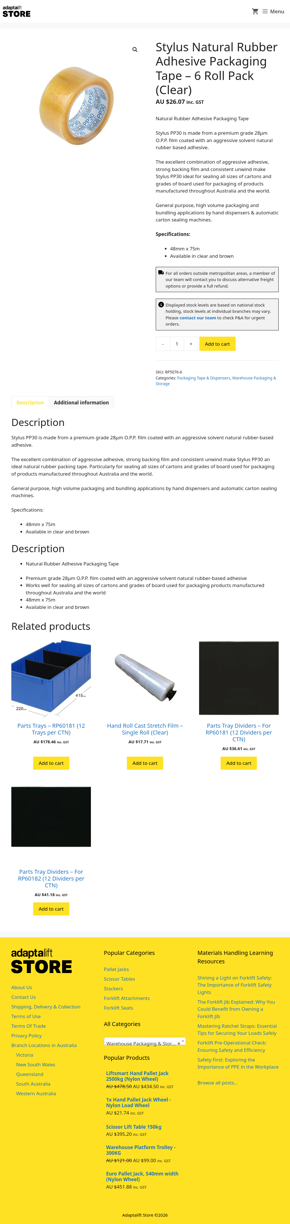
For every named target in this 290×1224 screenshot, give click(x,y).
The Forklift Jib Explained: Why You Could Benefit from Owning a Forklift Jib (236, 1009)
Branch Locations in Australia (44, 1045)
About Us (21, 987)
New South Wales (35, 1064)
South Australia (33, 1084)
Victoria (24, 1055)
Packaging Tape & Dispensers (203, 378)
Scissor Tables (119, 979)
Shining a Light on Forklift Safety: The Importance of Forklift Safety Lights (234, 984)
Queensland (30, 1074)
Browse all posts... (217, 1082)
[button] (135, 50)
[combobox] (145, 1041)
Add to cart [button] (51, 763)
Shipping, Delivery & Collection (45, 1006)
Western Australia (36, 1093)
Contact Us (23, 997)
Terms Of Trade (28, 1026)
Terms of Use (26, 1016)
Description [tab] (30, 402)
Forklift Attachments (127, 998)
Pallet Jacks (116, 969)
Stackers (113, 988)
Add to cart (217, 344)
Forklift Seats (118, 1007)
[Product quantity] (177, 344)
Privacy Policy (26, 1035)
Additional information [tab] (81, 402)
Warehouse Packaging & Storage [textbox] (143, 1044)
